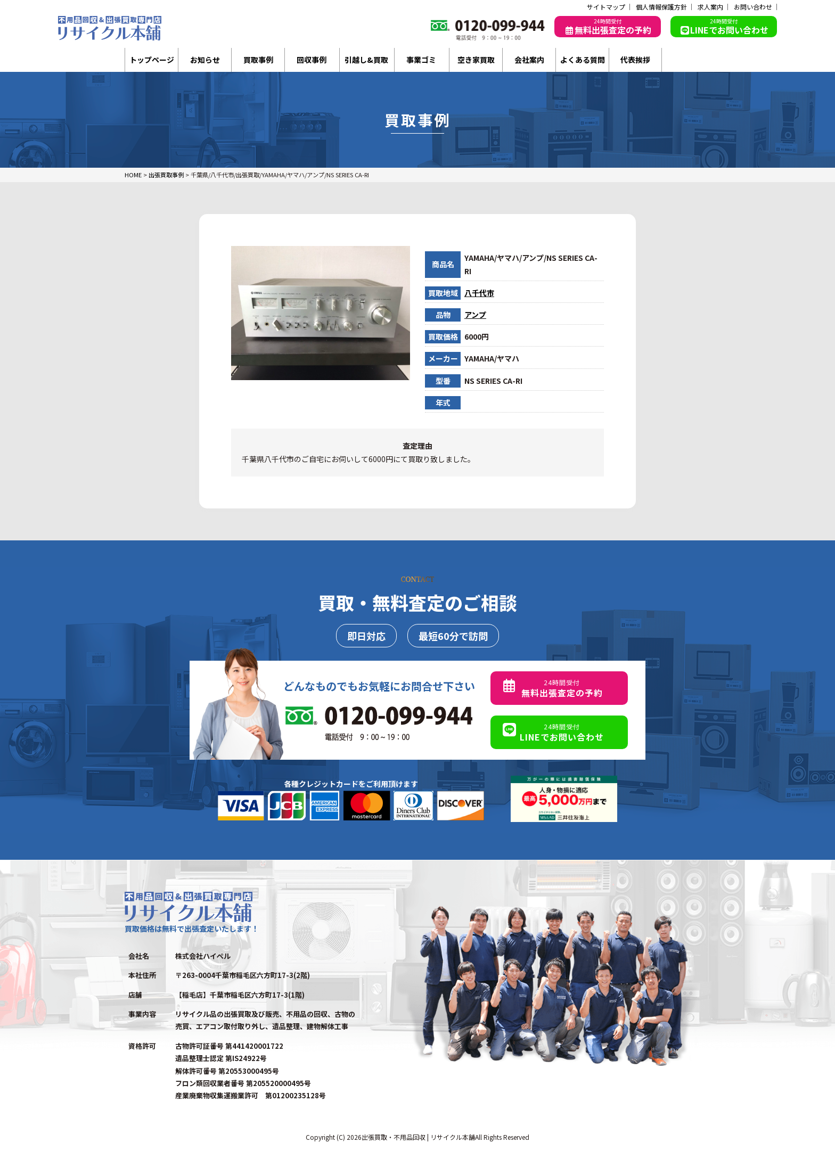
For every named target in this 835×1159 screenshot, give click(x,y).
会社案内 (529, 59)
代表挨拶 (635, 59)
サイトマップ (606, 7)
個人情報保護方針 (661, 7)
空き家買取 (476, 59)
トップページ (151, 59)
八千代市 (479, 292)
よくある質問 (582, 59)
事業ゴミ (421, 59)
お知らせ (205, 59)
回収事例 (311, 59)
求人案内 (710, 7)
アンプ (475, 314)
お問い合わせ (753, 7)
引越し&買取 (366, 59)
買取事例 (258, 59)
